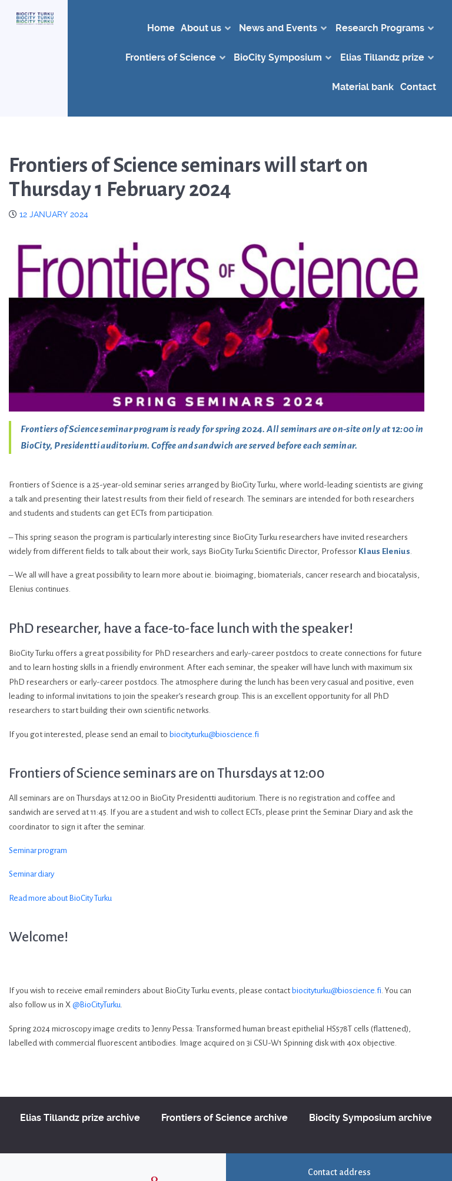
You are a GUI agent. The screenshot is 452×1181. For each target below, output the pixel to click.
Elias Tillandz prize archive (80, 1117)
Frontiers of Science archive (224, 1117)
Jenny (162, 1028)
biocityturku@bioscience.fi (215, 734)
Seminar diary (32, 874)
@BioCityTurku (97, 1004)
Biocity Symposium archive (370, 1117)
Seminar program (39, 850)
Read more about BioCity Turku (63, 898)
